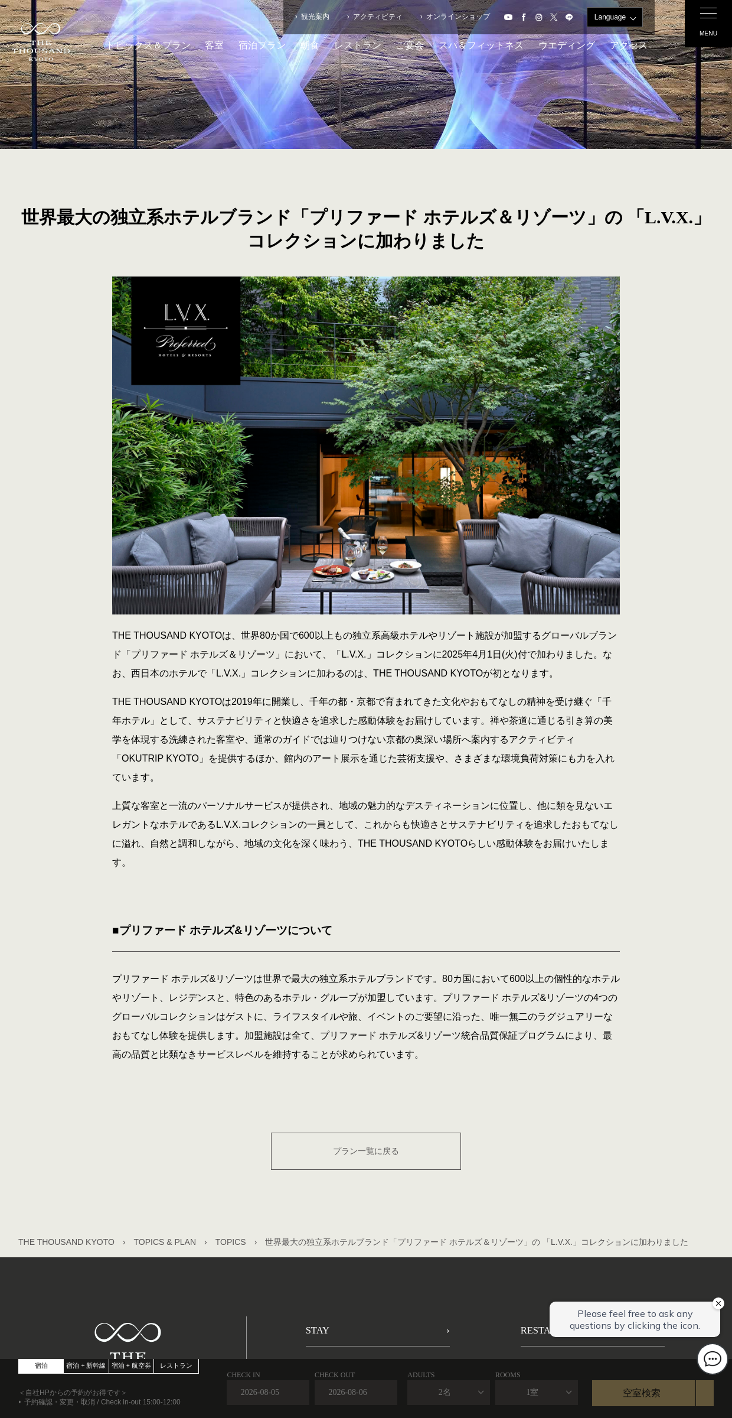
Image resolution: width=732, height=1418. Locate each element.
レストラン (357, 45)
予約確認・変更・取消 (59, 1402)
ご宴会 (410, 45)
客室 (214, 45)
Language (610, 17)
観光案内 (315, 16)
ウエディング (566, 45)
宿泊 (41, 1365)
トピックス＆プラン (148, 45)
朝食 (309, 45)
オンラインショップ (458, 16)
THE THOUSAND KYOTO (66, 1242)
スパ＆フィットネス (481, 45)
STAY (320, 1334)
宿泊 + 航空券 (131, 1365)
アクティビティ (378, 16)
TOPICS (230, 1242)
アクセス (629, 45)
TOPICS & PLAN (165, 1242)
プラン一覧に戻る (366, 1151)
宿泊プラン (262, 45)
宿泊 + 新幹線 (86, 1365)
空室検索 (642, 1393)
